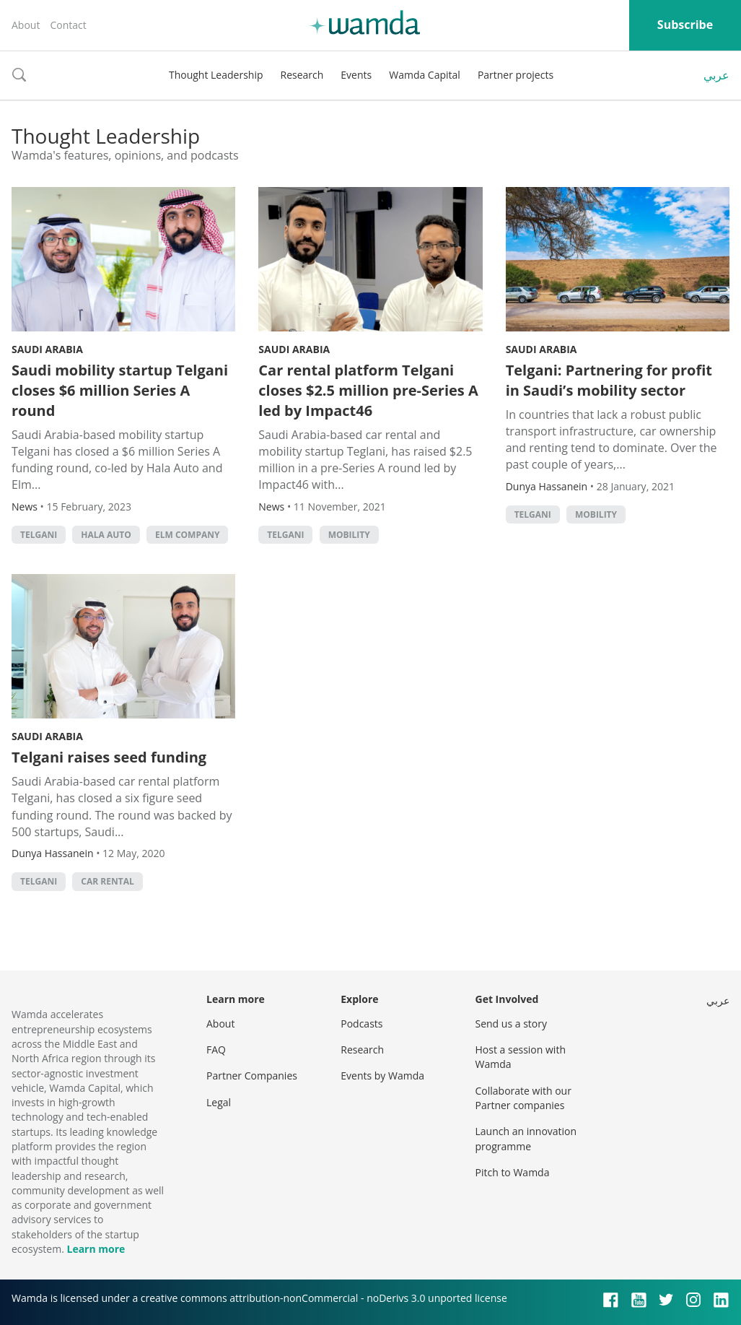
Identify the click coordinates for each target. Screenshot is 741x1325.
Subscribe (685, 24)
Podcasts (361, 1023)
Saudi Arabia (47, 349)
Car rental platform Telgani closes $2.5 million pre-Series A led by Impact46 (368, 390)
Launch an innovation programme (526, 1138)
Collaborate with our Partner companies (523, 1098)
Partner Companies (251, 1075)
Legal (218, 1102)
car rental (107, 881)
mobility (349, 535)
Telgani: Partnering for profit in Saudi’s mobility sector (609, 380)
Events (356, 75)
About (26, 25)
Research (302, 75)
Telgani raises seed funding (109, 757)
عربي (716, 75)
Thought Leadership (216, 75)
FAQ (216, 1049)
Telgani (38, 535)
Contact (68, 25)
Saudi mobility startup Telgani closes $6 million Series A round (120, 390)
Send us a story (511, 1023)
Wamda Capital (424, 75)
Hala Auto (106, 535)
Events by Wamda (382, 1075)
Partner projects (515, 75)
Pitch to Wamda (512, 1172)
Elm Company (187, 535)
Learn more (95, 1249)
